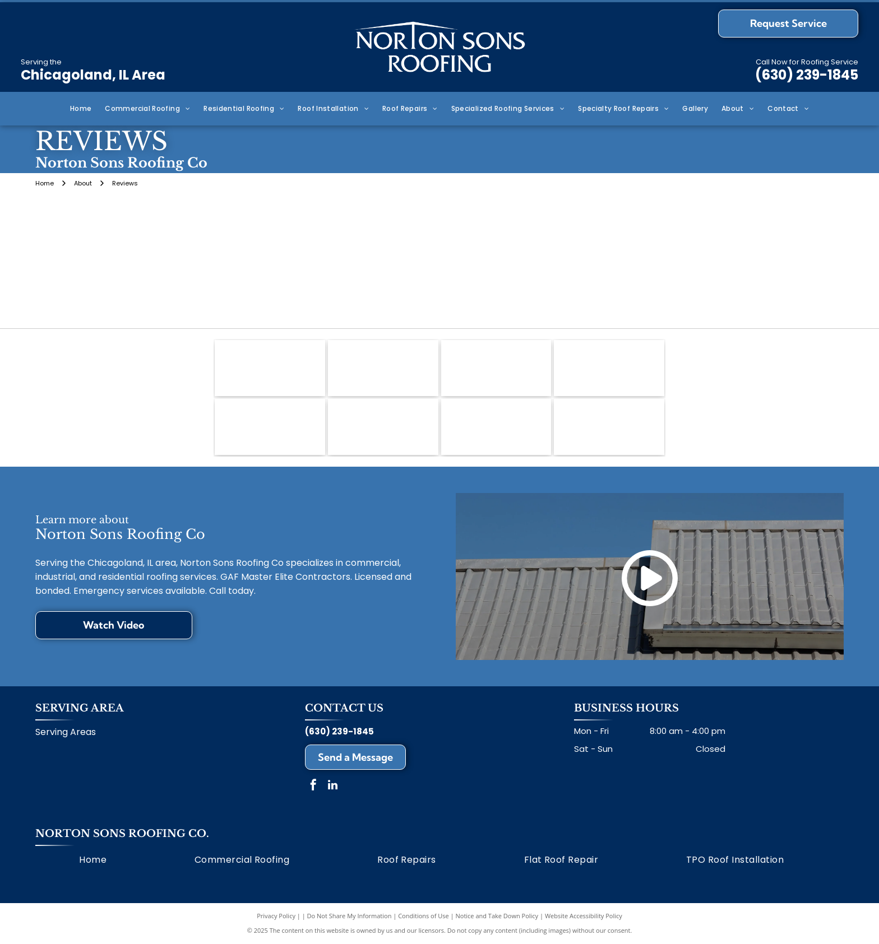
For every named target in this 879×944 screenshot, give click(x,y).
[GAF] (270, 368)
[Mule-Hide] (383, 368)
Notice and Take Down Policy (497, 916)
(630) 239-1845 (806, 75)
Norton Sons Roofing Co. (122, 833)
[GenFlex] (609, 427)
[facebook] (313, 786)
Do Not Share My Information (349, 916)
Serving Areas (65, 732)
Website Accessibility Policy (583, 916)
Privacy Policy (276, 916)
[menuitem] (80, 109)
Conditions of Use (423, 916)
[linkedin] (333, 786)
